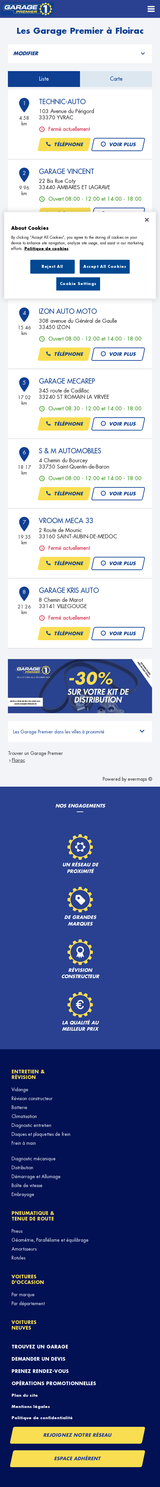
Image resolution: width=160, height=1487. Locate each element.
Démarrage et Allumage (36, 1176)
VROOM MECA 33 (66, 520)
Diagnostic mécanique (34, 1158)
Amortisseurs (24, 1249)
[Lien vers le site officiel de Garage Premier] (27, 9)
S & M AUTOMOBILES (70, 451)
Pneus (17, 1231)
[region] (80, 255)
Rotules (18, 1258)
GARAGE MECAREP (67, 381)
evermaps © (140, 779)
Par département (28, 1303)
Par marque (23, 1294)
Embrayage (23, 1194)
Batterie (19, 1107)
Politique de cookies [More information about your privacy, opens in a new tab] (46, 249)
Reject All (52, 266)
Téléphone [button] (64, 144)
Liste (44, 79)
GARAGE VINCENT (66, 171)
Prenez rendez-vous (40, 1371)
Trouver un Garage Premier (35, 753)
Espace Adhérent (77, 1458)
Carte (116, 79)
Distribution (22, 1167)
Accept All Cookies (104, 266)
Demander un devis (39, 1359)
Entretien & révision (28, 1074)
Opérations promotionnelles (54, 1383)
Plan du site (25, 1395)
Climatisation (24, 1116)
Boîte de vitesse (27, 1185)
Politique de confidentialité (42, 1418)
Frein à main (24, 1143)
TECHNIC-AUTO (62, 102)
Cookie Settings (78, 284)
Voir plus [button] (118, 144)
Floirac (18, 760)
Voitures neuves (24, 1325)
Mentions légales (31, 1407)
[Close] (147, 219)
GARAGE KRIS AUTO (69, 590)
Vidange (20, 1089)
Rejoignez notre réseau (77, 1435)
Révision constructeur (32, 1098)
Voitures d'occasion (28, 1279)
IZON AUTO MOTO (68, 311)
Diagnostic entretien (31, 1125)
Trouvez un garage (40, 1346)
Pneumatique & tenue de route (33, 1216)
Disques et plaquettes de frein (41, 1134)
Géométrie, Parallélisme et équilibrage (50, 1240)
